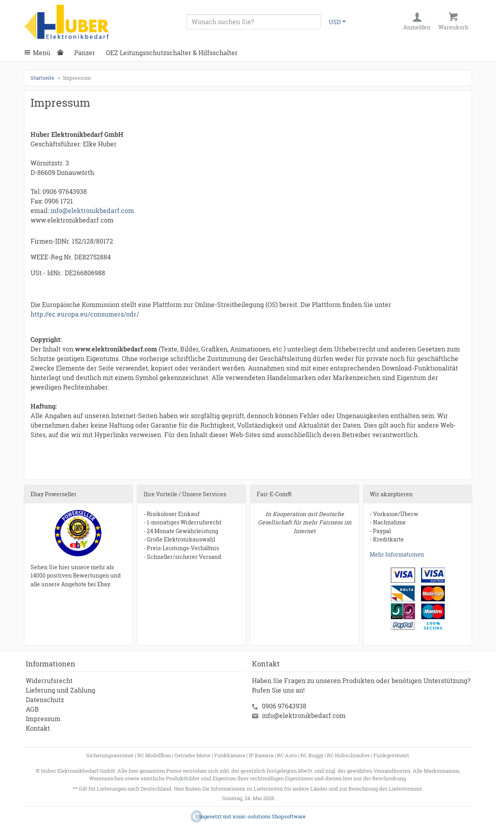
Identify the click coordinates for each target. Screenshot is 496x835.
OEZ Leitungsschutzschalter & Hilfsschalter (172, 52)
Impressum (43, 718)
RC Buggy (311, 755)
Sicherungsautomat (110, 755)
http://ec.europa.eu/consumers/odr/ (85, 314)
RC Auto (287, 755)
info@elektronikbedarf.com (92, 210)
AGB (32, 709)
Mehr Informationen (397, 554)
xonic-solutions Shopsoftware (269, 816)
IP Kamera (261, 755)
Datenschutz (45, 699)
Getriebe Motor (193, 755)
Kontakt (38, 728)
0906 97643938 (284, 706)
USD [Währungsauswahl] (335, 22)
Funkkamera (229, 755)
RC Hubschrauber (348, 755)
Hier (179, 788)
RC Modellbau (154, 755)
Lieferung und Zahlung (60, 690)
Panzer (84, 52)
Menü (41, 52)
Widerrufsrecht (49, 680)
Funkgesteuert (391, 755)
